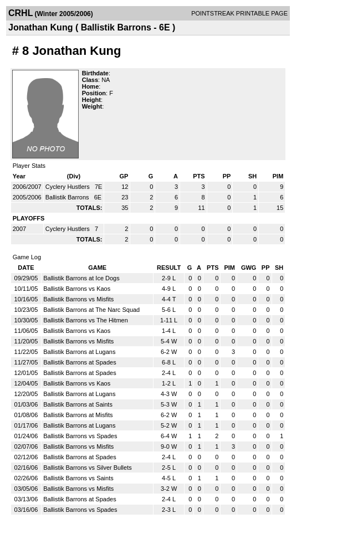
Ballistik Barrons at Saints (77, 404)
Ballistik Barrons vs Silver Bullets (87, 467)
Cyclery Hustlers (68, 186)
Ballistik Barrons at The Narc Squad (91, 309)
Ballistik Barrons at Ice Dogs (81, 278)
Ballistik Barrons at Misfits (77, 415)
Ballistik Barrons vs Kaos (76, 288)
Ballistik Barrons (68, 197)
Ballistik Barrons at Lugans (79, 351)
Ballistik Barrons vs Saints (78, 478)
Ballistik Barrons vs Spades (80, 436)
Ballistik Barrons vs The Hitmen (85, 320)
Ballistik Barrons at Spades (79, 362)
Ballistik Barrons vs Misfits (78, 299)
